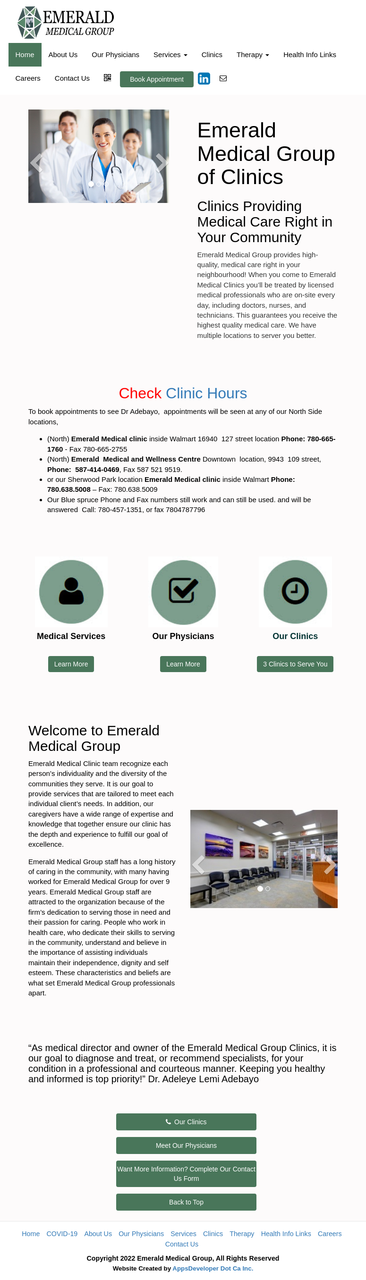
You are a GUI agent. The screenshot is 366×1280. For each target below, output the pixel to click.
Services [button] (170, 55)
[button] (35, 176)
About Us (63, 55)
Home (25, 55)
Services (183, 1234)
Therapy (242, 1234)
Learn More (71, 664)
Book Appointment (157, 79)
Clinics (212, 55)
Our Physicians (115, 55)
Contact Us (72, 78)
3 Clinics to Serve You (295, 664)
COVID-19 (62, 1234)
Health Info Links (309, 55)
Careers (28, 78)
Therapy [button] (253, 55)
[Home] (65, 22)
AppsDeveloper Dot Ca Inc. (212, 1268)
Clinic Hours (206, 393)
